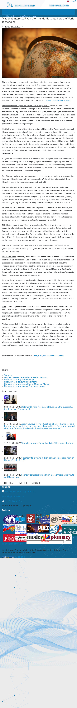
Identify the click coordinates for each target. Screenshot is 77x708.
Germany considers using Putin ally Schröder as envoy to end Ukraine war (39, 475)
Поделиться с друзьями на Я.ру (19, 379)
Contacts (6, 486)
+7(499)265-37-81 (13, 500)
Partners (6, 510)
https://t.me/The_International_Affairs (48, 355)
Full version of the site (12, 543)
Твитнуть (8, 375)
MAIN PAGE (10, 16)
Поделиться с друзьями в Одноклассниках (24, 386)
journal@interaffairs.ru (13, 496)
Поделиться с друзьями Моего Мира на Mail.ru (27, 384)
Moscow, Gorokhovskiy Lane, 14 (20, 491)
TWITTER (23, 483)
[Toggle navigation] (6, 12)
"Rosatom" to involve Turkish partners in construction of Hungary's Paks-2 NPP (39, 458)
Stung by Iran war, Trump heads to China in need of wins (47, 443)
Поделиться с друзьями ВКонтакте (20, 381)
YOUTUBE (36, 483)
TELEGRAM (9, 483)
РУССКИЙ (71, 1)
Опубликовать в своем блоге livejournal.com (25, 377)
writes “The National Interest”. (58, 100)
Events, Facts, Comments (27, 16)
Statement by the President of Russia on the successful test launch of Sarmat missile (38, 407)
